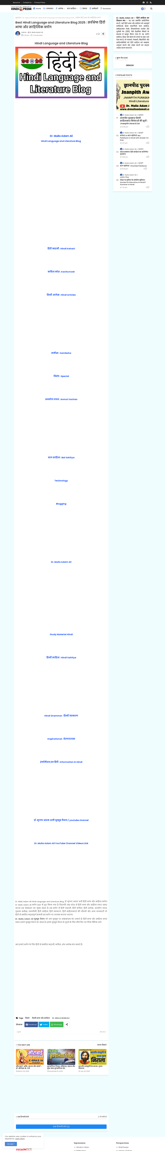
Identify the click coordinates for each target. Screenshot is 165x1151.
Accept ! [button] (10, 1144)
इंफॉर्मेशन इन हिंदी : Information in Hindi (61, 761)
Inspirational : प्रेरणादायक (61, 738)
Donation (106, 8)
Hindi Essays (123, 1147)
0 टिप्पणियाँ (102, 1117)
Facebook (33, 1024)
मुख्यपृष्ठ (18, 18)
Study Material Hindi (61, 634)
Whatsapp (58, 1024)
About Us (16, 2)
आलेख (59, 8)
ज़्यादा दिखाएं (102, 1045)
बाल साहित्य (71, 8)
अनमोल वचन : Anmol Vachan (61, 399)
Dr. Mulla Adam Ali (61, 136)
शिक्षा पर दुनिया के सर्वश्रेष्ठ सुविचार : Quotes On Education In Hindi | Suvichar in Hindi (133, 182)
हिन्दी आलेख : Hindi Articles (61, 294)
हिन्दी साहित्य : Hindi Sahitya (61, 657)
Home (37, 8)
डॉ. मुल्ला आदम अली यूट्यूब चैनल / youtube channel (61, 820)
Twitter (45, 1024)
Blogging (61, 503)
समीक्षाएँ (94, 8)
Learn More (20, 1138)
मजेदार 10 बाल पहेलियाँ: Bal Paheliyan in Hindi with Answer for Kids (134, 138)
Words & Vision (82, 1147)
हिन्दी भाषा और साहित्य (41, 1018)
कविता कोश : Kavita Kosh (61, 271)
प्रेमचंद (83, 8)
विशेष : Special (61, 376)
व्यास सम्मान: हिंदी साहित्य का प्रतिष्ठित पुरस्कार (134, 153)
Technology (61, 480)
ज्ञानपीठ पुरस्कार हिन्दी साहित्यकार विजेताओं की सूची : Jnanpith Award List (134, 121)
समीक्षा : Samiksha (61, 353)
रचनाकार (48, 8)
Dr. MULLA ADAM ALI (30, 18)
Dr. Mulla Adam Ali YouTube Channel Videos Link (61, 843)
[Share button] (67, 1024)
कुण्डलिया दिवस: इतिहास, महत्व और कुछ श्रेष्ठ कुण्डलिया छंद (61, 1067)
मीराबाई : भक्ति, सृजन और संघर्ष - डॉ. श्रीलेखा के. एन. (29, 1067)
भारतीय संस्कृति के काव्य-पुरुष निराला (90, 1067)
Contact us (27, 2)
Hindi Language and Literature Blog (61, 141)
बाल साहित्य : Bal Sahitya (61, 457)
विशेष (27, 1018)
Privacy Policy (39, 2)
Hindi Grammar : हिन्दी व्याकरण (61, 715)
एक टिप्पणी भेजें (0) (61, 1126)
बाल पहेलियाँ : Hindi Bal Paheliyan (133, 166)
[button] (151, 8)
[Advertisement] (61, 116)
